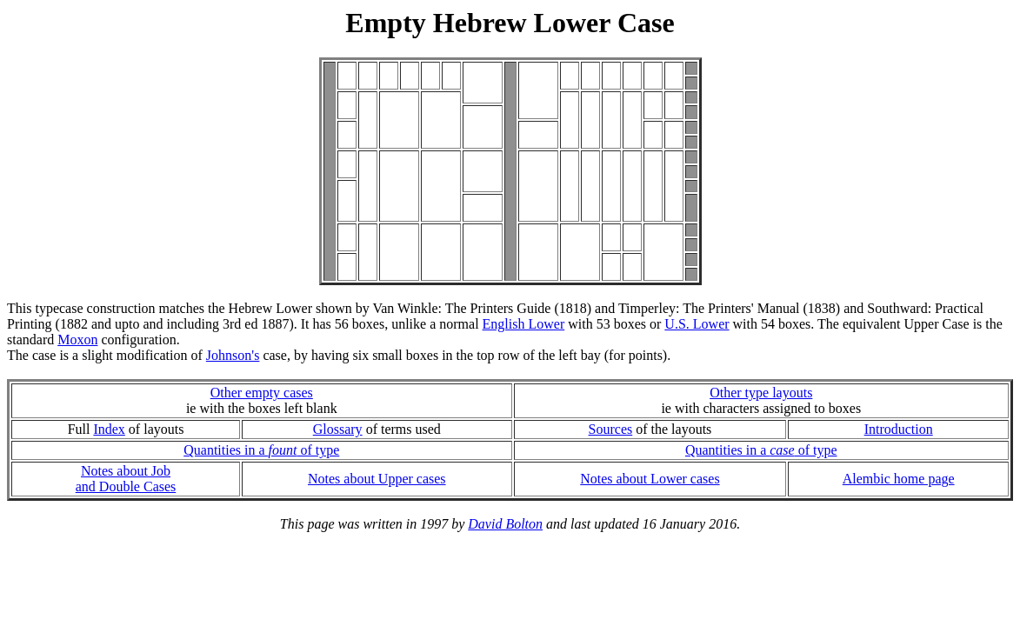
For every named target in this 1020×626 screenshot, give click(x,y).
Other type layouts (761, 392)
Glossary (338, 429)
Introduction (898, 429)
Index (108, 429)
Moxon (77, 339)
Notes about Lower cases (649, 478)
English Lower (524, 323)
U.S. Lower (696, 323)
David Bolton (505, 523)
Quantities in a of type (261, 450)
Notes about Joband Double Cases (126, 478)
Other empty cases (261, 392)
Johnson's (233, 355)
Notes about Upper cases (377, 478)
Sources (611, 429)
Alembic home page (899, 478)
